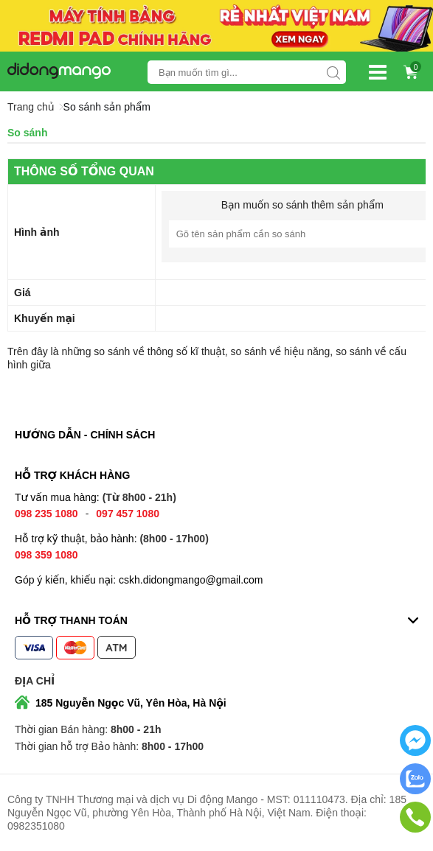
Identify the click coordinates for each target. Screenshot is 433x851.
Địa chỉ (35, 681)
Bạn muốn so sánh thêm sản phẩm (302, 205)
